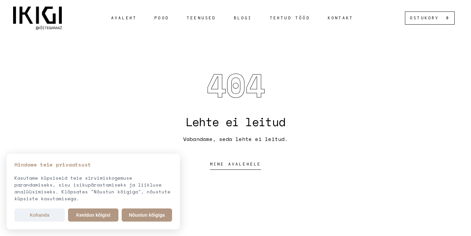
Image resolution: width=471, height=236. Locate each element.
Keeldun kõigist (93, 215)
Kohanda (39, 215)
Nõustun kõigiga (147, 215)
